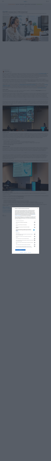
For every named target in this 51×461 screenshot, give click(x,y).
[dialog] (25, 230)
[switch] (34, 222)
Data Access (25, 252)
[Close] (37, 208)
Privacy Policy (29, 252)
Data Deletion (21, 252)
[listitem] (25, 220)
